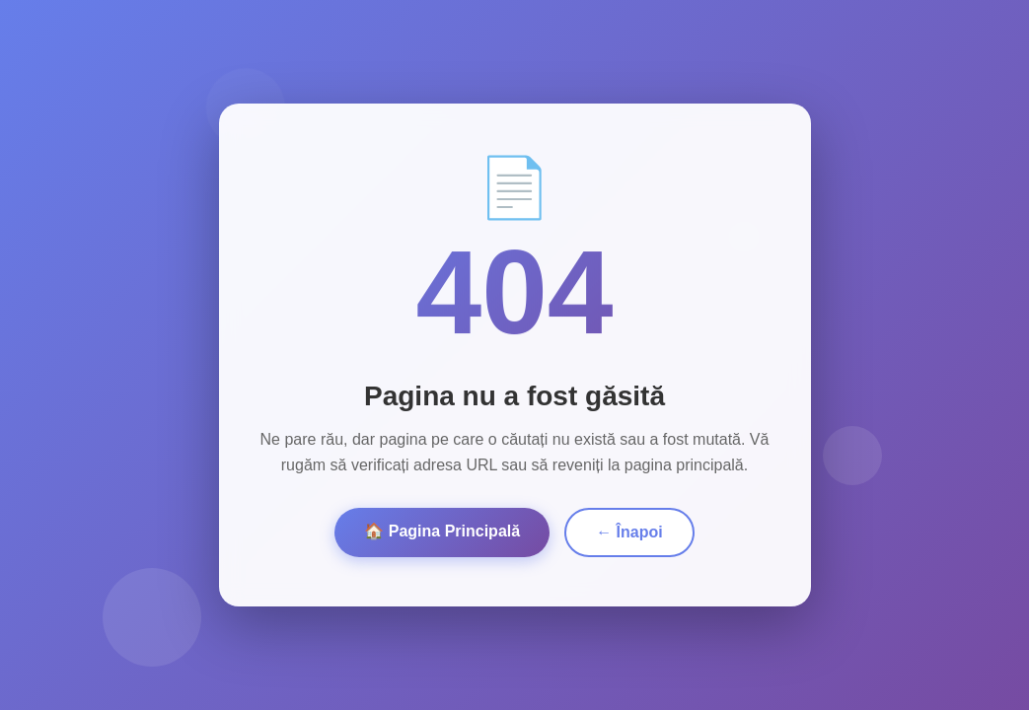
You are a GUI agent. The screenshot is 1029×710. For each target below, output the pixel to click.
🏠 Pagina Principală (442, 531)
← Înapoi (629, 532)
